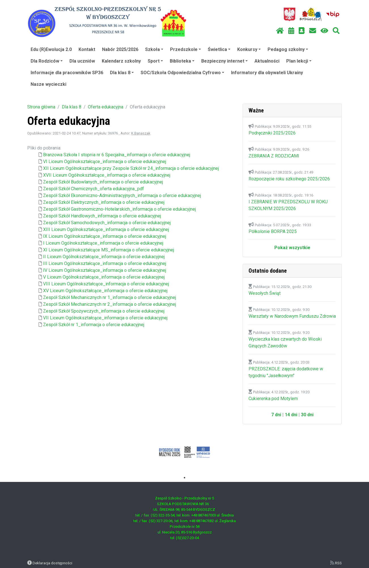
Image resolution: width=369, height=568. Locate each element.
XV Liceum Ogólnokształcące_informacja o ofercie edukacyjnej (105, 290)
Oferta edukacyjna (105, 107)
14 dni (291, 414)
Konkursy (249, 49)
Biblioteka (182, 61)
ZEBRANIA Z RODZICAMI (274, 156)
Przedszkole (185, 49)
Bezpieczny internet (224, 61)
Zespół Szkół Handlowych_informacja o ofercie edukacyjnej (102, 216)
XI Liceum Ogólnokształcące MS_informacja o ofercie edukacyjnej (108, 250)
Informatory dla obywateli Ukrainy (267, 72)
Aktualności (267, 61)
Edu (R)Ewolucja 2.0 (51, 49)
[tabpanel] (185, 452)
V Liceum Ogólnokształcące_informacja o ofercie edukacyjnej (104, 277)
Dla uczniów (82, 61)
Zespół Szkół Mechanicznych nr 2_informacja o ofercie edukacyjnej (109, 304)
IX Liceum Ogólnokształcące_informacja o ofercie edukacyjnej (104, 236)
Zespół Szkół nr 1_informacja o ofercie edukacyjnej (93, 324)
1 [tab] (184, 478)
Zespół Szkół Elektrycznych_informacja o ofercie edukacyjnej (103, 202)
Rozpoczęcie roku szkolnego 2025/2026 (289, 178)
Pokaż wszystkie (292, 247)
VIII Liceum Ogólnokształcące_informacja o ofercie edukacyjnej (106, 284)
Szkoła (154, 49)
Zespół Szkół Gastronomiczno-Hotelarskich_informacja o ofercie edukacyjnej (119, 209)
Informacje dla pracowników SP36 (67, 72)
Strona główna (41, 107)
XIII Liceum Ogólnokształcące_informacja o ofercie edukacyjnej (106, 229)
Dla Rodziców (47, 61)
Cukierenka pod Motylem (273, 398)
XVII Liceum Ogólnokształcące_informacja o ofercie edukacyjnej (106, 175)
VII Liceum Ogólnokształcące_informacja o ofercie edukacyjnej (105, 318)
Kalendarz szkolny (121, 61)
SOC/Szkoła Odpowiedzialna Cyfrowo (182, 72)
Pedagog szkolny (288, 49)
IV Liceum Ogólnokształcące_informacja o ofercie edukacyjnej (104, 270)
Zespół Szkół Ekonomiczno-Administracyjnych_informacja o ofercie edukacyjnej (122, 195)
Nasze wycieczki (48, 84)
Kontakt (87, 49)
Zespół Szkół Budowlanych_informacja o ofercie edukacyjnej (103, 182)
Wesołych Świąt (265, 293)
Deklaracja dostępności (52, 563)
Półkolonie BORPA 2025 (273, 231)
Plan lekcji (298, 61)
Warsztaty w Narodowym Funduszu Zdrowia (292, 316)
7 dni (276, 414)
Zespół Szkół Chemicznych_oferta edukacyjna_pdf (93, 188)
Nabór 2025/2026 (120, 49)
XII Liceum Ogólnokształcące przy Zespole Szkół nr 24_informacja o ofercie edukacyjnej (131, 168)
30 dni (307, 414)
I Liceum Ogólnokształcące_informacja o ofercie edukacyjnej (103, 243)
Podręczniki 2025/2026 (272, 133)
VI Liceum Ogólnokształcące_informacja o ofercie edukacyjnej (104, 161)
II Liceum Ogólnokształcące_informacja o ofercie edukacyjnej (104, 256)
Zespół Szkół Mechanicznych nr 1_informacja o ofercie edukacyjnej (109, 297)
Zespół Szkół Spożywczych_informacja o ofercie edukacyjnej (103, 311)
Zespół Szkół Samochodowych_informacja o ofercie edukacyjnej (107, 222)
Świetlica (219, 49)
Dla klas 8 (122, 72)
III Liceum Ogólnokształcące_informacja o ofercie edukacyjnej (104, 263)
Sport (155, 61)
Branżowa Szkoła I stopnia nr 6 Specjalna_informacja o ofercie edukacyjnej (116, 154)
